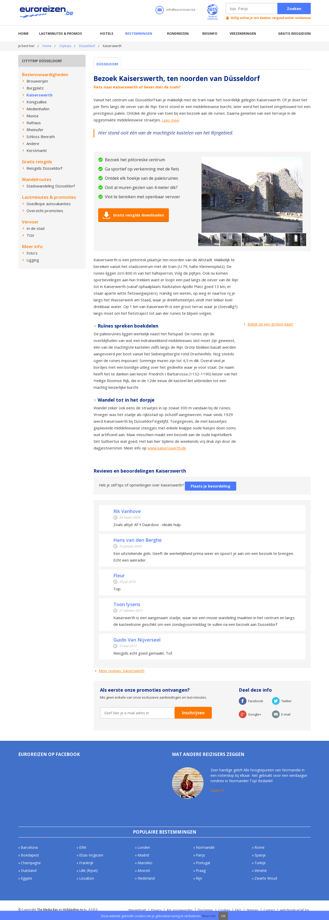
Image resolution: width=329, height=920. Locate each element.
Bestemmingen (138, 33)
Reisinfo (209, 33)
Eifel (82, 847)
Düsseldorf (87, 46)
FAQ (238, 910)
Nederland (146, 878)
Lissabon (86, 878)
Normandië (205, 847)
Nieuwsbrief (137, 910)
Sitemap (252, 910)
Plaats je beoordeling (210, 486)
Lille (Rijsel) (88, 870)
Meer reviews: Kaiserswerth (121, 670)
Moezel (144, 870)
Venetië (260, 870)
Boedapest (30, 855)
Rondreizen (178, 33)
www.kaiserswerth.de (167, 447)
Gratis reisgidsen (294, 33)
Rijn (199, 878)
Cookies (224, 910)
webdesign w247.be (294, 910)
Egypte (26, 878)
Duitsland (28, 870)
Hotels (106, 33)
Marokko (145, 862)
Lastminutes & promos (60, 33)
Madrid (143, 855)
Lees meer (171, 120)
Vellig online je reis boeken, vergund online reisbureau (271, 18)
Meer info (209, 916)
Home (23, 33)
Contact (269, 910)
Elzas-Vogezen (91, 855)
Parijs (200, 855)
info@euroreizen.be (180, 9)
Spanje (260, 855)
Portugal (203, 862)
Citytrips (65, 46)
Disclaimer (205, 910)
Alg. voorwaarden (180, 910)
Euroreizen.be (47, 12)
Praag (201, 870)
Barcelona (29, 847)
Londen (144, 847)
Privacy (156, 910)
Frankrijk (86, 862)
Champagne (31, 862)
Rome (259, 847)
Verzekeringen (243, 33)
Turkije (260, 862)
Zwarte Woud (265, 878)
